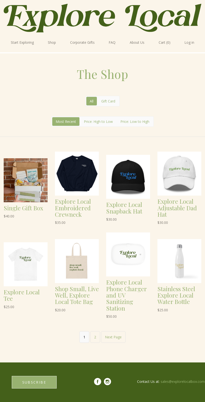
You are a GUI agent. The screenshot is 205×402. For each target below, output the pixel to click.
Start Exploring (22, 42)
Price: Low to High (134, 121)
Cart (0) (164, 42)
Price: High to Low (98, 121)
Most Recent (66, 121)
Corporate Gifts (82, 42)
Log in (189, 42)
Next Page (113, 337)
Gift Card (108, 101)
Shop (52, 42)
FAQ (112, 42)
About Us (137, 42)
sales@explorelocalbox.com (183, 381)
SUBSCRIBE (34, 382)
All (91, 101)
